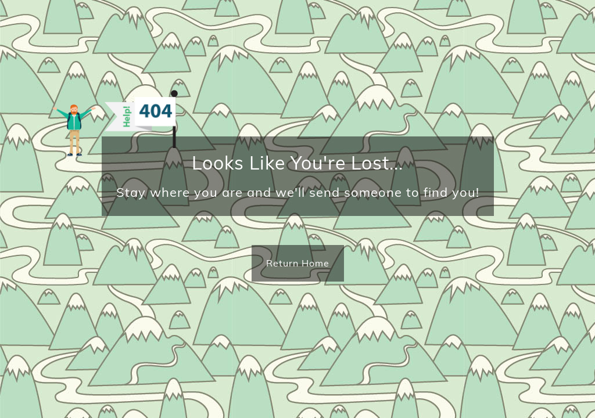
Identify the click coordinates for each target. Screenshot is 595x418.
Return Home (297, 263)
